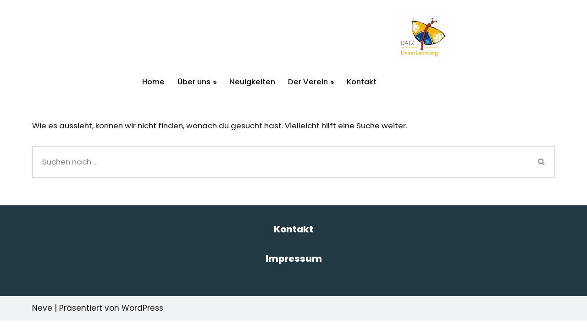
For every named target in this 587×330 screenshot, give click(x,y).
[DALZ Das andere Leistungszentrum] (422, 35)
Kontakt (364, 81)
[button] (214, 81)
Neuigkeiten (252, 81)
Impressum (294, 268)
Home (151, 81)
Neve (42, 317)
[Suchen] (280, 162)
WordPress (142, 317)
